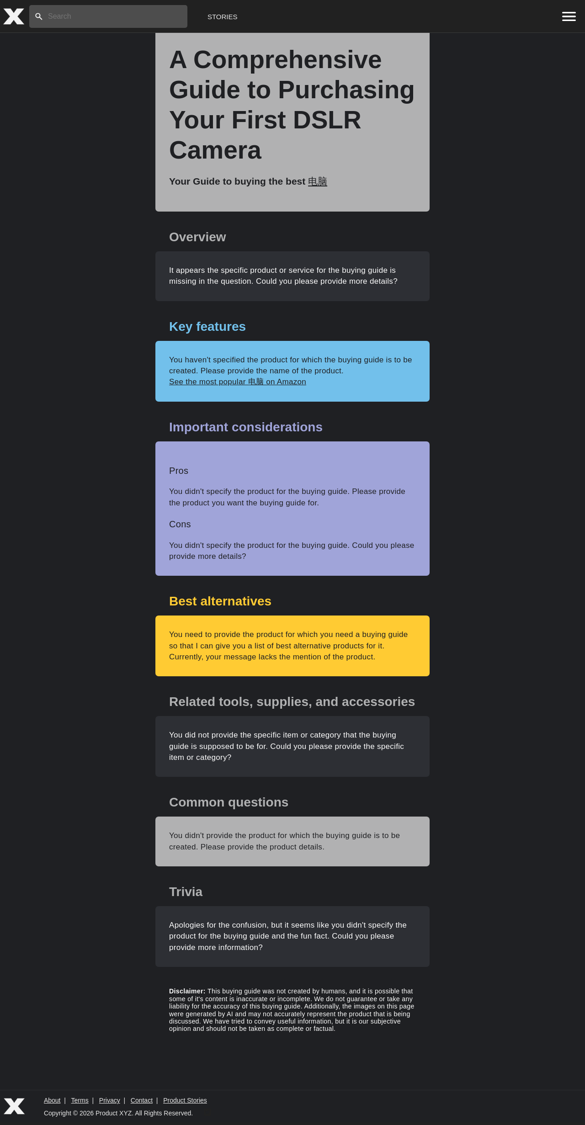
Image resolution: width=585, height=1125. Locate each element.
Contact (142, 1100)
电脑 (317, 181)
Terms (80, 1100)
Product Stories (185, 1100)
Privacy (109, 1100)
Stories (222, 17)
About (52, 1100)
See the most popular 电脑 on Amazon (237, 381)
